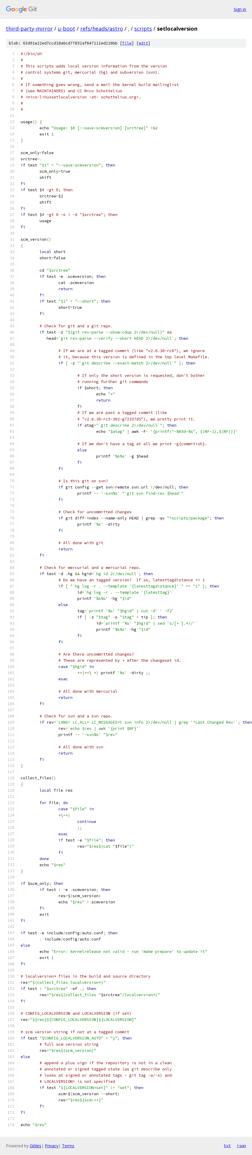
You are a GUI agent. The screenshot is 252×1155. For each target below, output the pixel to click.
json (241, 1145)
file (127, 43)
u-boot (66, 28)
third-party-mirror (29, 28)
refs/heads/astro (101, 28)
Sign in (240, 9)
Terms (68, 1146)
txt (227, 1145)
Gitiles (35, 1146)
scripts (143, 28)
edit (143, 43)
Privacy (51, 1146)
